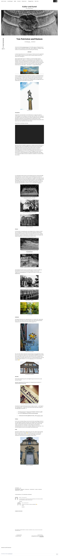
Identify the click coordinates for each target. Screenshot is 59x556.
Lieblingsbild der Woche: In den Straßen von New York (37, 536)
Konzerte (19, 1)
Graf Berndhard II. (32, 489)
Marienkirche (41, 489)
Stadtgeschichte (17, 490)
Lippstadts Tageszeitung (19, 382)
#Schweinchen (23, 411)
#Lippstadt (30, 411)
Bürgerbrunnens (18, 273)
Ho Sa (20, 497)
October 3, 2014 (40, 415)
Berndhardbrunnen (23, 272)
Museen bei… (24, 1)
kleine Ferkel (19, 408)
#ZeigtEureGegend (26, 47)
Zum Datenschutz (10, 553)
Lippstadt (20, 75)
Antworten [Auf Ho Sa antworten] (20, 501)
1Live (37, 63)
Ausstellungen (10, 1)
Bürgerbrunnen (27, 489)
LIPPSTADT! (29, 51)
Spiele (15, 1)
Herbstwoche (31, 358)
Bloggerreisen (30, 1)
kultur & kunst (3, 1)
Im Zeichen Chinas (22, 536)
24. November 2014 (27, 41)
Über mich (36, 1)
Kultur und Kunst (29, 6)
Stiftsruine (22, 490)
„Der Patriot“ (29, 382)
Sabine (36, 47)
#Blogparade (23, 489)
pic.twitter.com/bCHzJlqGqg (36, 413)
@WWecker (27, 413)
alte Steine (41, 152)
